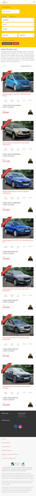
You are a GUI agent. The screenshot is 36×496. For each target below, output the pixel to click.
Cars (4, 16)
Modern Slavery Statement (10, 454)
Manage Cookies (7, 450)
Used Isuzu (21, 415)
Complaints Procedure (9, 458)
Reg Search (12, 40)
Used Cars (21, 413)
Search (16, 43)
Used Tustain (22, 416)
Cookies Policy (6, 446)
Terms (3, 439)
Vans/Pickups (11, 16)
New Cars (5, 413)
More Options (7, 43)
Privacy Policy (6, 442)
